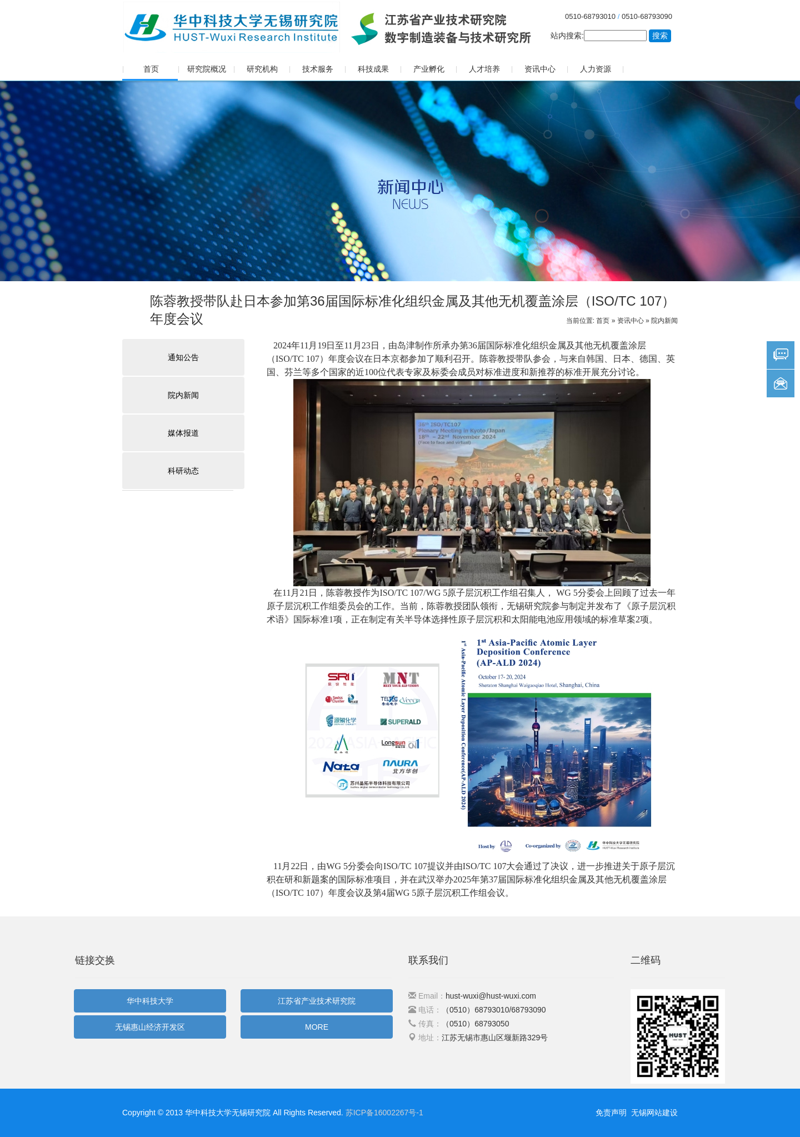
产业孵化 (428, 68)
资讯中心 (540, 68)
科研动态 (183, 470)
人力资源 (595, 68)
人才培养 (484, 68)
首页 (151, 68)
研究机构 (262, 68)
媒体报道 (183, 432)
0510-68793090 (647, 16)
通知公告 (183, 357)
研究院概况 (206, 68)
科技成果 (373, 68)
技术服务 (317, 68)
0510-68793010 (590, 16)
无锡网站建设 (654, 1112)
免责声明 (611, 1112)
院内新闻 (664, 321)
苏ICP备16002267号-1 (384, 1112)
